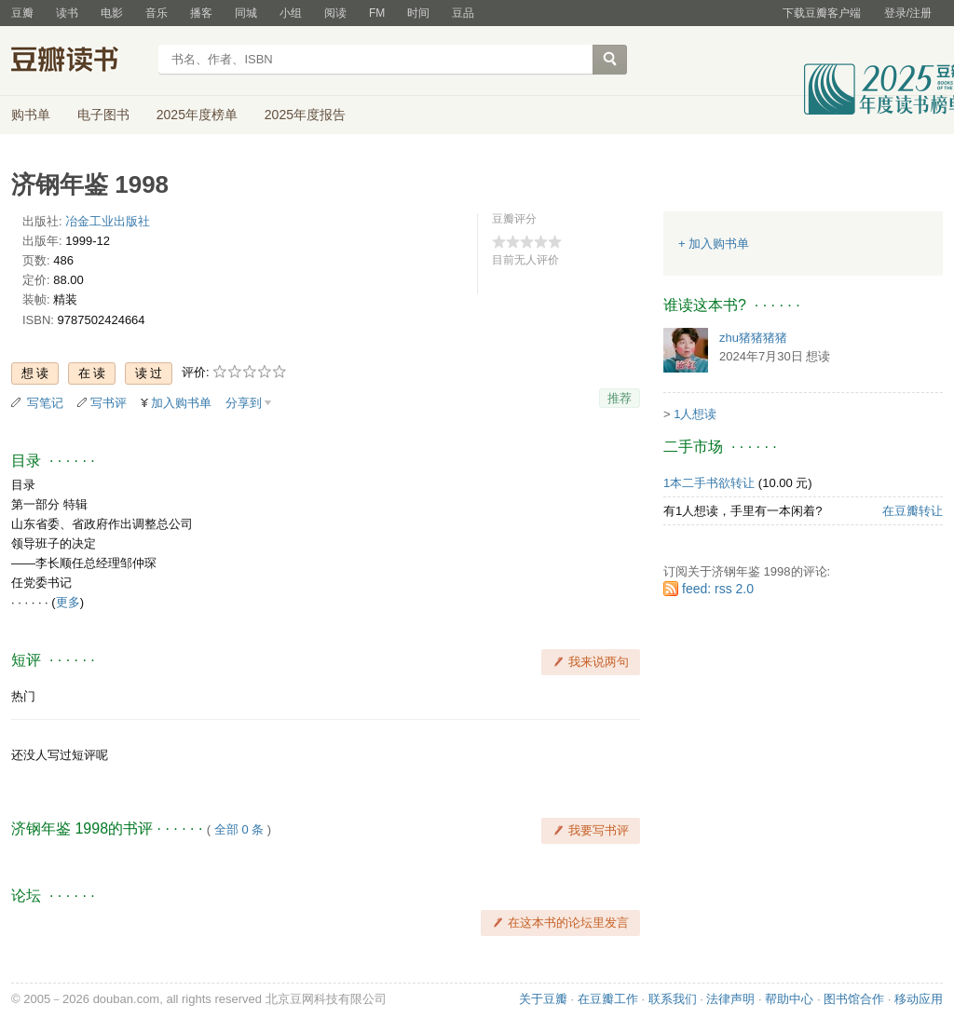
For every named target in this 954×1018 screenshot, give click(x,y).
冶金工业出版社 (107, 221)
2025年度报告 (305, 114)
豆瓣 (22, 13)
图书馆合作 (854, 999)
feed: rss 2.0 (718, 588)
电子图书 (103, 114)
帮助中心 (789, 999)
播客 (201, 13)
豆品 (463, 13)
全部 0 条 (239, 829)
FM (377, 13)
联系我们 (672, 999)
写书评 (108, 403)
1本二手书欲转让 (709, 483)
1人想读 (695, 414)
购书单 (30, 114)
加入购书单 (181, 403)
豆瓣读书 (78, 61)
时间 (418, 13)
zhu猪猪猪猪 (753, 338)
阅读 (335, 13)
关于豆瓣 (543, 999)
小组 (290, 13)
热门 (23, 696)
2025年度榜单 (197, 114)
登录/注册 (908, 13)
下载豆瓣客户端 (822, 13)
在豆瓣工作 (608, 999)
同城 (246, 13)
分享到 (243, 403)
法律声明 (730, 999)
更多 (68, 602)
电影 (112, 13)
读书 (67, 13)
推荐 (619, 398)
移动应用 (918, 999)
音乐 (156, 13)
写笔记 (45, 403)
